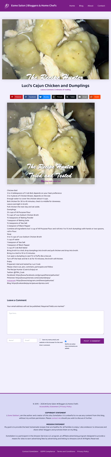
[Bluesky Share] (44, 97)
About (90, 5)
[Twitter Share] (70, 97)
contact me (56, 418)
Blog (81, 5)
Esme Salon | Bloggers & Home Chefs (33, 5)
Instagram (11, 280)
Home (72, 5)
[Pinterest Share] (16, 97)
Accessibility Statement (49, 406)
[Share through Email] (83, 97)
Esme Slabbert (14, 415)
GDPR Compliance (47, 451)
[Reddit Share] (94, 97)
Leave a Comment (47, 89)
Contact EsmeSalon (30, 451)
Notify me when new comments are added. (71, 346)
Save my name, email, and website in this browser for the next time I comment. (51, 342)
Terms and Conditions (66, 451)
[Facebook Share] (30, 97)
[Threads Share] (58, 97)
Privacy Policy (66, 406)
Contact (101, 5)
